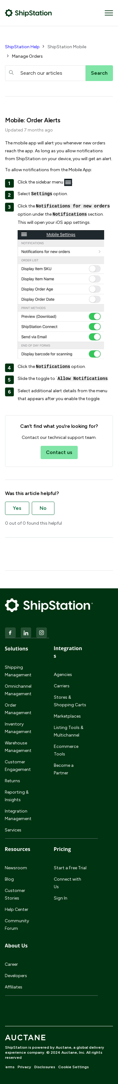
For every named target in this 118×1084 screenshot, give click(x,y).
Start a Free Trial (70, 868)
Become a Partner (64, 769)
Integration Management (18, 814)
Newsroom (16, 868)
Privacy (24, 1067)
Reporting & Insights (17, 796)
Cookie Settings (73, 1067)
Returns (12, 781)
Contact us (59, 452)
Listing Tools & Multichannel (68, 731)
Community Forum (17, 924)
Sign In (60, 898)
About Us (16, 945)
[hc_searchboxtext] (45, 73)
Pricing (62, 849)
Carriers (62, 686)
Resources (17, 849)
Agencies (63, 674)
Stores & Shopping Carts (70, 701)
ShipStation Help (22, 47)
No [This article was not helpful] (43, 508)
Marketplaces (67, 716)
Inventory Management (18, 727)
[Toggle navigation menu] (108, 13)
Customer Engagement (18, 765)
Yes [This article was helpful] (17, 508)
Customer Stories (15, 894)
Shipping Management (18, 671)
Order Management (18, 708)
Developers (16, 975)
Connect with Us (67, 883)
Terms (8, 1067)
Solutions (16, 648)
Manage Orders (27, 56)
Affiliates (13, 987)
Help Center (16, 909)
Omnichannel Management (18, 690)
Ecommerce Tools (66, 750)
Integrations (68, 652)
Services (13, 830)
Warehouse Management (18, 746)
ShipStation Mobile (67, 47)
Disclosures (44, 1067)
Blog (9, 879)
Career (11, 964)
